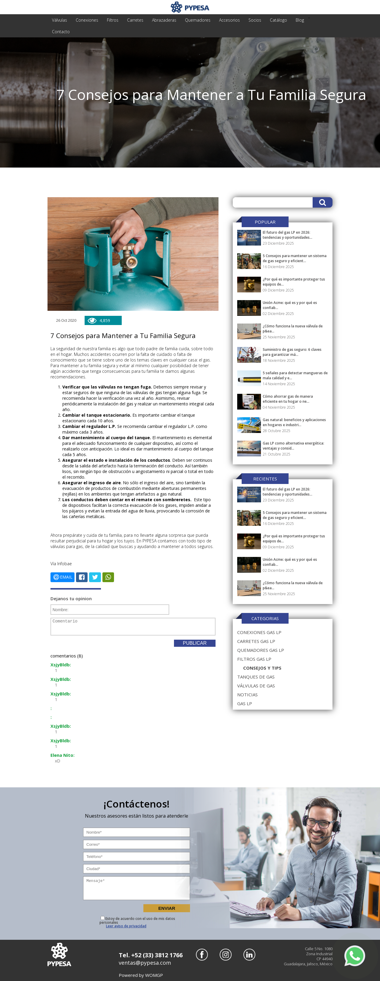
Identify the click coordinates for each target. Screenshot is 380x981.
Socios (254, 20)
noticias (247, 694)
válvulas (59, 20)
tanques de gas (256, 677)
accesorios (229, 20)
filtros (112, 20)
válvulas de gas (256, 686)
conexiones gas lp (259, 632)
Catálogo (278, 20)
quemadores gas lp (260, 650)
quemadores (197, 20)
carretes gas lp (256, 641)
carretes (135, 20)
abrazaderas (164, 20)
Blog (300, 20)
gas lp (244, 703)
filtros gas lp (254, 659)
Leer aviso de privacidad (126, 926)
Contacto (61, 31)
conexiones (87, 20)
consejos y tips (262, 668)
